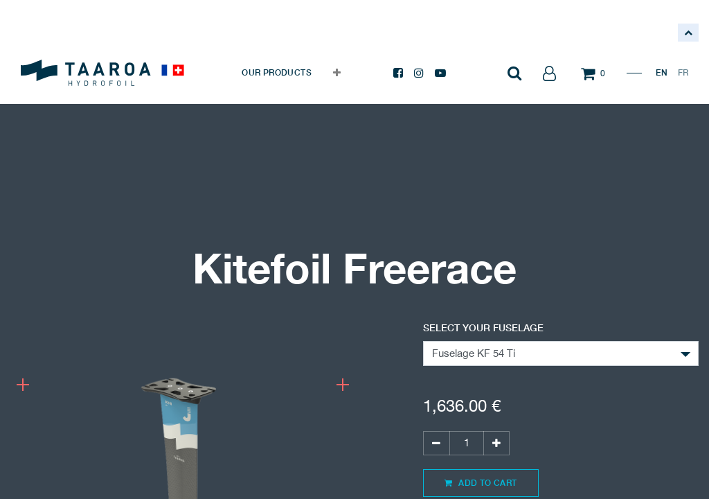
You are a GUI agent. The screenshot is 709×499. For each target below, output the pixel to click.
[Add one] (496, 443)
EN (661, 72)
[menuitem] (277, 73)
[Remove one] (436, 443)
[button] (337, 73)
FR (683, 72)
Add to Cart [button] (481, 483)
